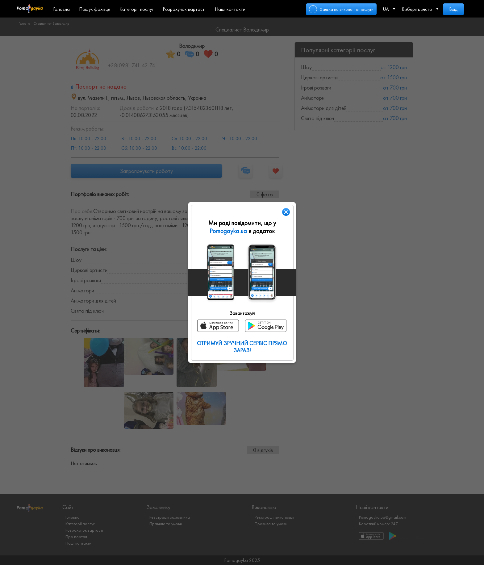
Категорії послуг (136, 9)
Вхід (453, 9)
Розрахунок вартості (184, 9)
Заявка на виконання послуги (346, 9)
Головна (61, 9)
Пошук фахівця (94, 9)
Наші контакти (230, 9)
